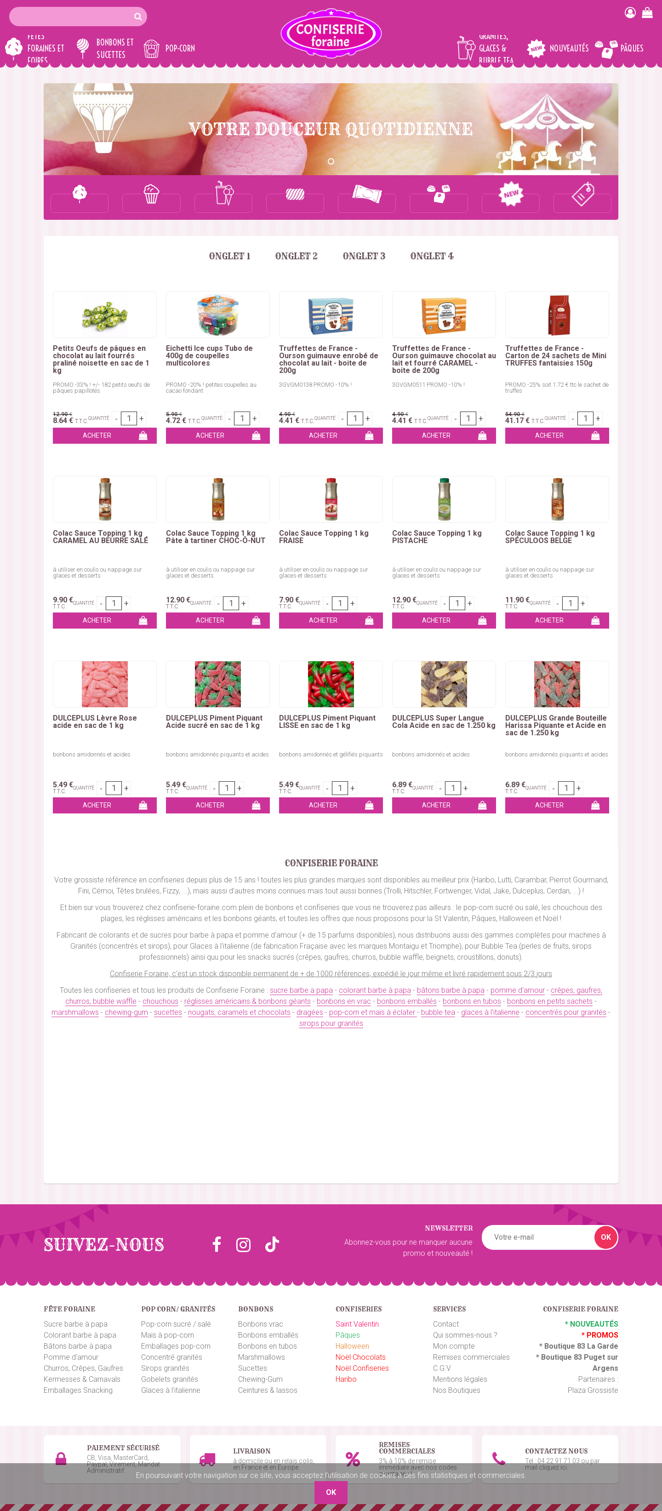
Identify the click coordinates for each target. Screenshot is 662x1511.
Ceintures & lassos (267, 1390)
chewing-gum (126, 1012)
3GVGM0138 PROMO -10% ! (315, 385)
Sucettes (252, 1368)
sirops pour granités (331, 1023)
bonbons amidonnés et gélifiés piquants (331, 754)
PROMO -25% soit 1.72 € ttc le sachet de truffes (557, 388)
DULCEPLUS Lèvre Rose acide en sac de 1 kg (95, 722)
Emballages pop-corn (176, 1346)
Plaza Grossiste (593, 1390)
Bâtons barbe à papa (78, 1346)
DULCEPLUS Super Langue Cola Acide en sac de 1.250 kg (444, 722)
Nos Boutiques (456, 1390)
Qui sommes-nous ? (465, 1335)
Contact (446, 1324)
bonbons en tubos (472, 1001)
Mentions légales (460, 1379)
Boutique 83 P (565, 1357)
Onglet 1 (229, 256)
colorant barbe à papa (375, 990)
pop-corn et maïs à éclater (373, 1012)
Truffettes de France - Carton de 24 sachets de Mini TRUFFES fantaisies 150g (555, 356)
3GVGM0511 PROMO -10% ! (428, 385)
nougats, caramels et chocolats (239, 1012)
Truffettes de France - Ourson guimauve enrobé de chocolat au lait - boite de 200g (328, 359)
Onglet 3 (363, 256)
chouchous (160, 1001)
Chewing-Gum (260, 1379)
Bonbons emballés (268, 1335)
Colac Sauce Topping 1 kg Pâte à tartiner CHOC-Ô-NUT (216, 537)
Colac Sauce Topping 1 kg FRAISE (324, 537)
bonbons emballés (407, 1001)
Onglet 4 (432, 256)
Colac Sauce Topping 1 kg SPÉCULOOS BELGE (550, 537)
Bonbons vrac (260, 1324)
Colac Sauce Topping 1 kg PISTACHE (437, 537)
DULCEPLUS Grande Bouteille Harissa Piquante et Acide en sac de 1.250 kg (556, 726)
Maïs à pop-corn (167, 1335)
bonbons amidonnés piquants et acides (217, 754)
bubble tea (438, 1012)
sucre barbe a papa (301, 990)
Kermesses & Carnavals (82, 1379)
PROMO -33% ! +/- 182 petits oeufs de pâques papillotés (101, 388)
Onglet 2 (296, 256)
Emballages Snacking (78, 1390)
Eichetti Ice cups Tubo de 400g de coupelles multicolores (209, 356)
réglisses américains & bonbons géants (247, 1001)
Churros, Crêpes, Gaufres (83, 1368)
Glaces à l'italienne (170, 1390)
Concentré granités (171, 1357)
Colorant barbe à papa (80, 1335)
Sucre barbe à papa (76, 1324)
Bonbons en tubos (267, 1346)
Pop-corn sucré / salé (176, 1324)
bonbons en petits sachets (550, 1001)
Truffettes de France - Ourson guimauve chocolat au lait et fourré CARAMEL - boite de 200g (444, 359)
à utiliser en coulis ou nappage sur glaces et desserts (97, 572)
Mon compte (454, 1346)
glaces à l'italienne (490, 1012)
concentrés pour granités (565, 1012)
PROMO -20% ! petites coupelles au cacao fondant (211, 388)
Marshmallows (261, 1357)
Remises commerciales (471, 1357)
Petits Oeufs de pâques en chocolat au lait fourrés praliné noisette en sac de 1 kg (101, 359)
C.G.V (442, 1368)
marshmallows (75, 1012)
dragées (310, 1012)
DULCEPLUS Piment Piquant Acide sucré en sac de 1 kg (214, 722)
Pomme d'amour (71, 1357)
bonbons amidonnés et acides (92, 754)
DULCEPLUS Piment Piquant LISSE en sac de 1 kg (327, 722)
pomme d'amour (518, 990)
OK (606, 1237)
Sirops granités (165, 1368)
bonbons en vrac (344, 1001)
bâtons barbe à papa (451, 990)
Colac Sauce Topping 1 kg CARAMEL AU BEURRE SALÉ (100, 537)
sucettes (168, 1012)
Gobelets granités (169, 1379)
